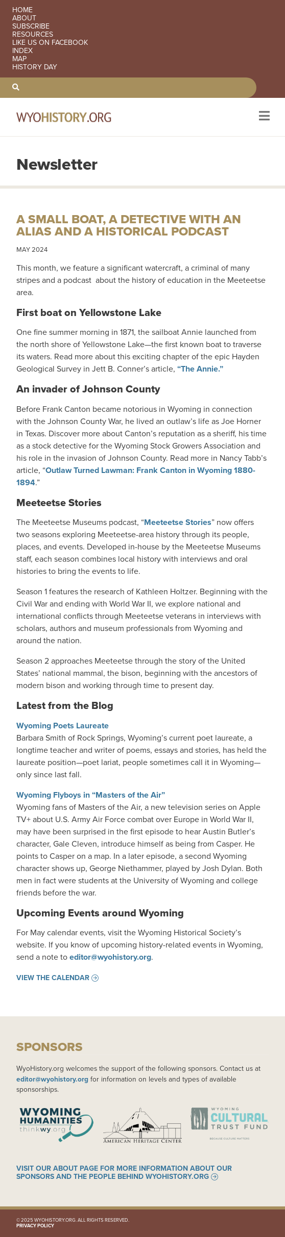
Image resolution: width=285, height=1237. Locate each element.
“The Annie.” (200, 369)
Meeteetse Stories (177, 522)
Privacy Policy (35, 1225)
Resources (32, 35)
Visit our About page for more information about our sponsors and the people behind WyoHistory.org (124, 1173)
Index (22, 51)
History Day (34, 67)
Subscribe (31, 26)
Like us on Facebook (50, 43)
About (24, 18)
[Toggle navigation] (263, 117)
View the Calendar (52, 978)
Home (22, 10)
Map (19, 59)
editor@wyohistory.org (110, 957)
